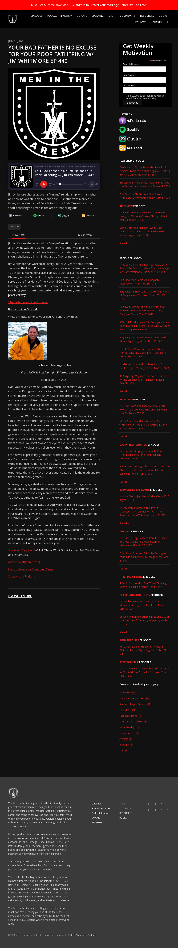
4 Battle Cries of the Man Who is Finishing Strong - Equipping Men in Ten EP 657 (143, 584)
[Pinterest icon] (167, 810)
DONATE (82, 15)
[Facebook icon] (149, 810)
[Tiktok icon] (161, 804)
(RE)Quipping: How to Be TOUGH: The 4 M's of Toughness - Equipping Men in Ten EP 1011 (144, 295)
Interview (126, 206)
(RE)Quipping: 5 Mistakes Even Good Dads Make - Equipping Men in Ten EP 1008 (143, 339)
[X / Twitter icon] (161, 810)
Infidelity (126, 745)
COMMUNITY (127, 15)
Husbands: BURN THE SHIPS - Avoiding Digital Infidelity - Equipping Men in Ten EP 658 (143, 650)
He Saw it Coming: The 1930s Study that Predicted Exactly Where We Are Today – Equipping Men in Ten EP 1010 (142, 310)
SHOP (111, 15)
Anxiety (125, 739)
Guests (157, 22)
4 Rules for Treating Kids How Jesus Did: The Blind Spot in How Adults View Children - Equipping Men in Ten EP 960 (144, 470)
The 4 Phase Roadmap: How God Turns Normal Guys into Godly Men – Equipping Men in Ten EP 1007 (142, 352)
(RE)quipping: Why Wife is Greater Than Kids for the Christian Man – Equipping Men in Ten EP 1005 (144, 379)
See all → (124, 243)
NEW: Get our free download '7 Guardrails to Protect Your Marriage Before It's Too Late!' (89, 5)
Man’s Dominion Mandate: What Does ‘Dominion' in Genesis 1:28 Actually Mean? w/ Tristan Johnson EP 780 (143, 231)
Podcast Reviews (58, 15)
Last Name (128, 85)
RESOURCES (147, 15)
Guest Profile (85, 235)
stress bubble (129, 662)
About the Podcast (101, 808)
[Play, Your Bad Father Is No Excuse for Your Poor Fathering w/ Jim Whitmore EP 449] (43, 184)
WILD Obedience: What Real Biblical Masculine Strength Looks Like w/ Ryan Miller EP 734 (141, 605)
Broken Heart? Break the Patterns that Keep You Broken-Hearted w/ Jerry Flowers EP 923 (144, 184)
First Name (128, 75)
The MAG (125, 531)
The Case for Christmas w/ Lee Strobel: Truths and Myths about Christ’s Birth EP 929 (144, 196)
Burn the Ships (129, 640)
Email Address (131, 64)
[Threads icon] (155, 810)
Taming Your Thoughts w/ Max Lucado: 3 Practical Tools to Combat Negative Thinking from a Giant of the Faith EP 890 (144, 171)
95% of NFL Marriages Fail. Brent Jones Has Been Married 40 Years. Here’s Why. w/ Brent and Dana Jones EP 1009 (144, 325)
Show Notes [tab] (19, 235)
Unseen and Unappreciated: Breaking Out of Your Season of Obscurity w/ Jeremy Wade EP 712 (144, 620)
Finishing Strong (131, 576)
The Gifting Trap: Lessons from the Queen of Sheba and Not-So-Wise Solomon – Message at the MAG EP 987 (143, 541)
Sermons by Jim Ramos (134, 489)
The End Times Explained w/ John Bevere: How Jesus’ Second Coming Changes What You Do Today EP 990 (143, 216)
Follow (140, 22)
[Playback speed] (92, 184)
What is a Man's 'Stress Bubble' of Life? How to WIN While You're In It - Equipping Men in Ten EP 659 (144, 672)
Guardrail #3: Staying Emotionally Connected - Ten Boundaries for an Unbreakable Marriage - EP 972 (144, 454)
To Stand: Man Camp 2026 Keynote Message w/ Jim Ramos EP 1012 (139, 281)
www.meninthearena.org (24, 562)
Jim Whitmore (20, 596)
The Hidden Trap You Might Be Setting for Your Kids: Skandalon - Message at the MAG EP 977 (144, 557)
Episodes (36, 15)
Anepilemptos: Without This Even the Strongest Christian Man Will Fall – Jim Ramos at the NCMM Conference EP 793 (142, 511)
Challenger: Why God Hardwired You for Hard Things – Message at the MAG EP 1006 (144, 366)
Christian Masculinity (134, 595)
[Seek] (71, 184)
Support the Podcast (21, 576)
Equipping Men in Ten (133, 444)
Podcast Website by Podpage (82, 935)
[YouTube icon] (149, 804)
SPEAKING (98, 15)
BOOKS (163, 15)
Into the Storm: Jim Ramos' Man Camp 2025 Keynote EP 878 (144, 498)
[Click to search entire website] (167, 22)
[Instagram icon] (155, 804)
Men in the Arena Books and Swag (30, 569)
